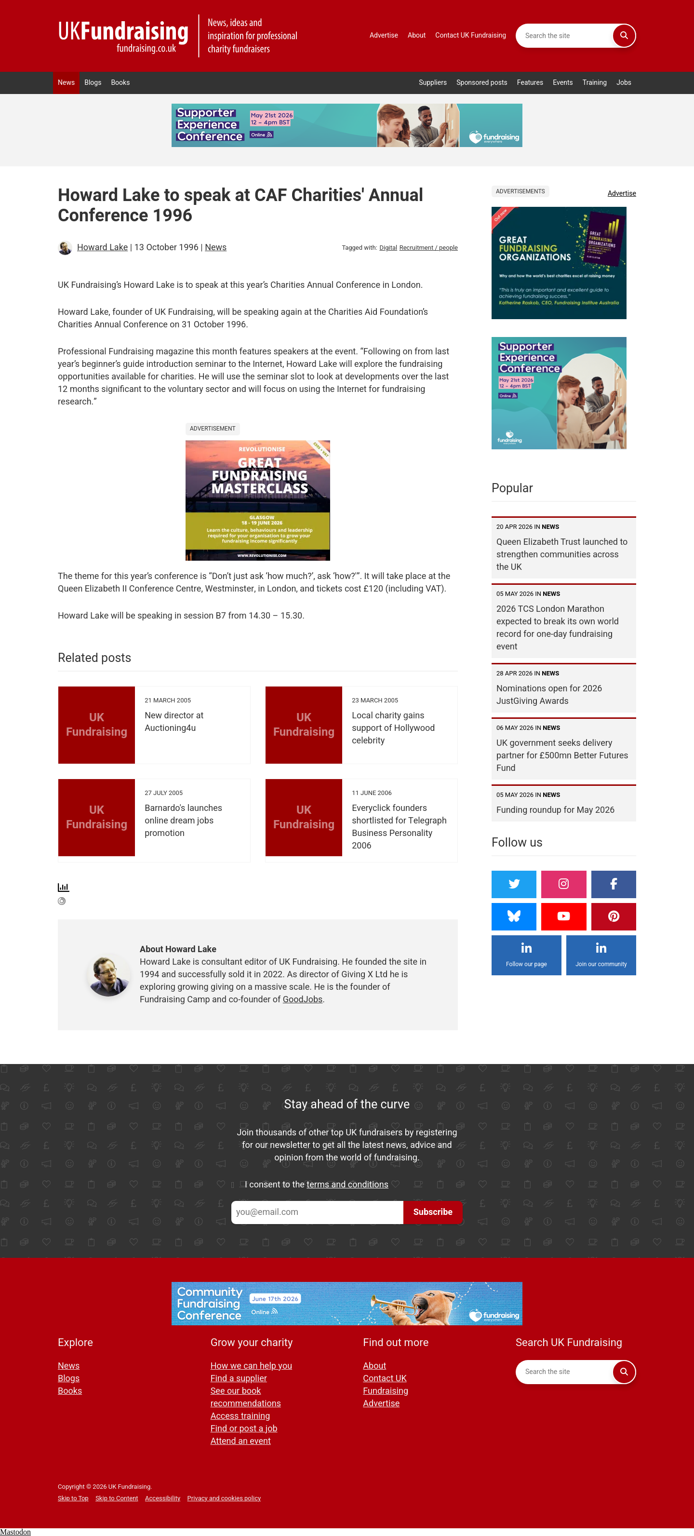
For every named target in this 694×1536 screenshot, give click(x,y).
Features (530, 83)
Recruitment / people (429, 247)
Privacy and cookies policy (224, 1498)
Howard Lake (102, 247)
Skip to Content (116, 1498)
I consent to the (316, 1185)
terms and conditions (347, 1184)
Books (120, 83)
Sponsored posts (481, 83)
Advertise (384, 35)
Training (595, 83)
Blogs (92, 83)
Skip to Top (73, 1498)
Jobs (623, 83)
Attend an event (241, 1441)
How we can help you (251, 1366)
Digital (388, 247)
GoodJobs (303, 999)
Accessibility (162, 1498)
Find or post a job (244, 1428)
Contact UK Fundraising (470, 35)
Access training (240, 1416)
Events (563, 83)
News (66, 83)
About (417, 35)
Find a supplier (239, 1378)
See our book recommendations (246, 1397)
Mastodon (15, 1532)
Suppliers (433, 83)
